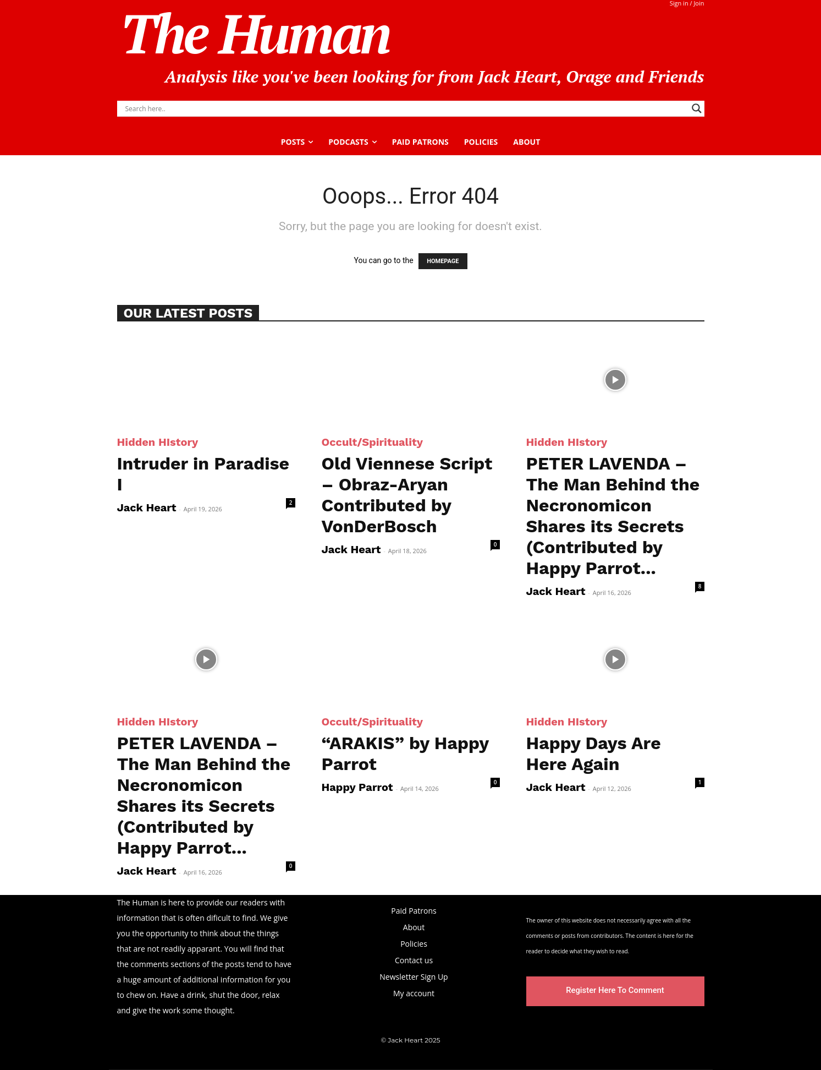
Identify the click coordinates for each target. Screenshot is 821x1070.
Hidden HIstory (158, 442)
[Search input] (405, 108)
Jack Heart (147, 507)
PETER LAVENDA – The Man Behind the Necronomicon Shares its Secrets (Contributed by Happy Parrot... (613, 515)
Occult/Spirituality (372, 442)
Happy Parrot (357, 787)
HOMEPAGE (443, 261)
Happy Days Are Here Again (593, 753)
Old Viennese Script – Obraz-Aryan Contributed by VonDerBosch (407, 495)
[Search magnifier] (696, 108)
